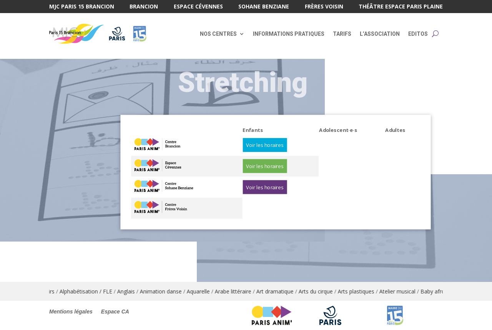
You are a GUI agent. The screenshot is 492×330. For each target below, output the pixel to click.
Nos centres (218, 34)
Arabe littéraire (238, 291)
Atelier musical (402, 291)
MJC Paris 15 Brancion (81, 7)
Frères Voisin (324, 7)
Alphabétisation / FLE (91, 291)
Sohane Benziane (263, 7)
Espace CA (115, 312)
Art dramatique (280, 291)
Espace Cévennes (198, 7)
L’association (380, 34)
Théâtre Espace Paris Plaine (401, 7)
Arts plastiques (361, 291)
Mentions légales (71, 312)
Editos (418, 34)
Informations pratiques (288, 34)
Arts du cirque (321, 291)
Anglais (131, 291)
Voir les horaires (264, 145)
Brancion (144, 7)
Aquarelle (203, 291)
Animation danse (166, 291)
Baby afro (438, 291)
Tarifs (342, 34)
